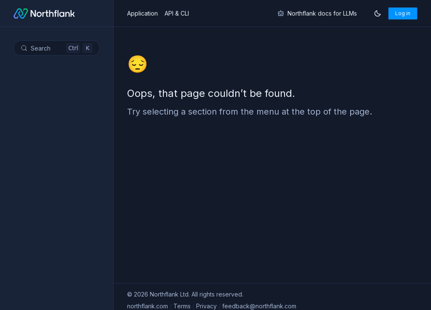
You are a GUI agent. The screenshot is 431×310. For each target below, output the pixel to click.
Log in (402, 13)
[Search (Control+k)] (56, 48)
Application (142, 13)
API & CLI (177, 13)
